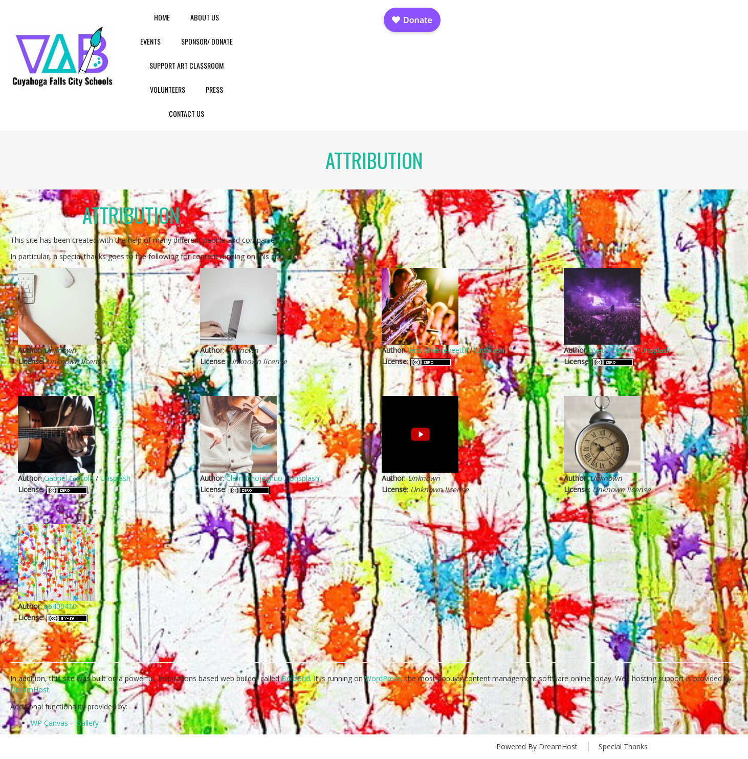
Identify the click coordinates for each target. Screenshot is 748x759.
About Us (204, 17)
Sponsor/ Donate (207, 41)
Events (150, 41)
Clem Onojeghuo (254, 478)
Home (162, 17)
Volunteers (167, 89)
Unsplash (489, 350)
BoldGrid (295, 678)
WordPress (383, 678)
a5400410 (60, 606)
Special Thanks (623, 746)
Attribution (131, 214)
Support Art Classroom (186, 65)
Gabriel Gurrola (69, 478)
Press (214, 89)
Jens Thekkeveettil (438, 350)
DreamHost (29, 689)
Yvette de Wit (612, 350)
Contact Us (186, 113)
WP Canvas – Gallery (65, 723)
